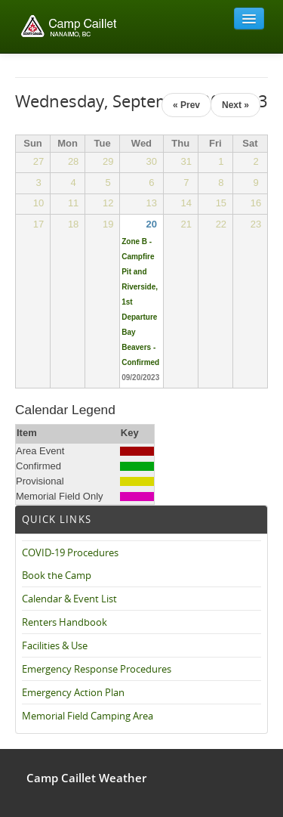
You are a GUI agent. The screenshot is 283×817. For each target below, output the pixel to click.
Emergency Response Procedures (96, 669)
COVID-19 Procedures (70, 552)
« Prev (186, 105)
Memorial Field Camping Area (87, 716)
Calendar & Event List (69, 598)
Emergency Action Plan (73, 692)
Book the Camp (56, 575)
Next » (235, 105)
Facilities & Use (55, 645)
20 (151, 224)
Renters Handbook (64, 622)
